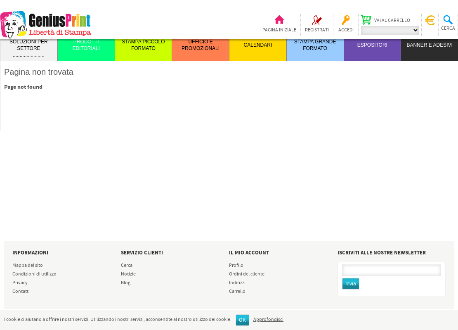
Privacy (20, 283)
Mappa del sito (27, 265)
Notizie (128, 274)
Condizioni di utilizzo (34, 274)
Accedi (346, 30)
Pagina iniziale (279, 30)
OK (242, 320)
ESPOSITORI (372, 45)
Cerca (126, 265)
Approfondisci (268, 319)
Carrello (237, 291)
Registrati (317, 30)
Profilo (236, 265)
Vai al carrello (392, 20)
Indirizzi (237, 283)
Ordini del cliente (246, 274)
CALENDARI (258, 45)
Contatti (21, 291)
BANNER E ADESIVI (429, 45)
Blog (125, 283)
